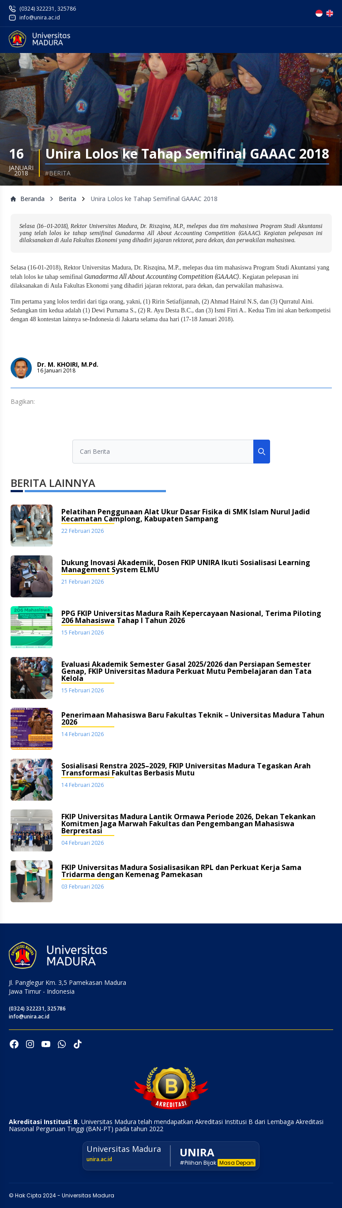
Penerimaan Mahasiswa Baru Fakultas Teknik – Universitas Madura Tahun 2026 (192, 719)
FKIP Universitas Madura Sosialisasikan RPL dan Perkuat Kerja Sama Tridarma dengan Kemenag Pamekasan (181, 871)
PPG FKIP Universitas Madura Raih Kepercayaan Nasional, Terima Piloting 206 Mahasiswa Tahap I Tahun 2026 (191, 617)
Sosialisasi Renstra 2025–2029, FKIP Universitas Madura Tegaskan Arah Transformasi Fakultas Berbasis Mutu (186, 770)
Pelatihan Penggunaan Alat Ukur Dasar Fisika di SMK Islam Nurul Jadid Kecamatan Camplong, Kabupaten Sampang (185, 516)
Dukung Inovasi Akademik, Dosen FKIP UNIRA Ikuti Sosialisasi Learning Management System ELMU (185, 566)
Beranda (28, 198)
